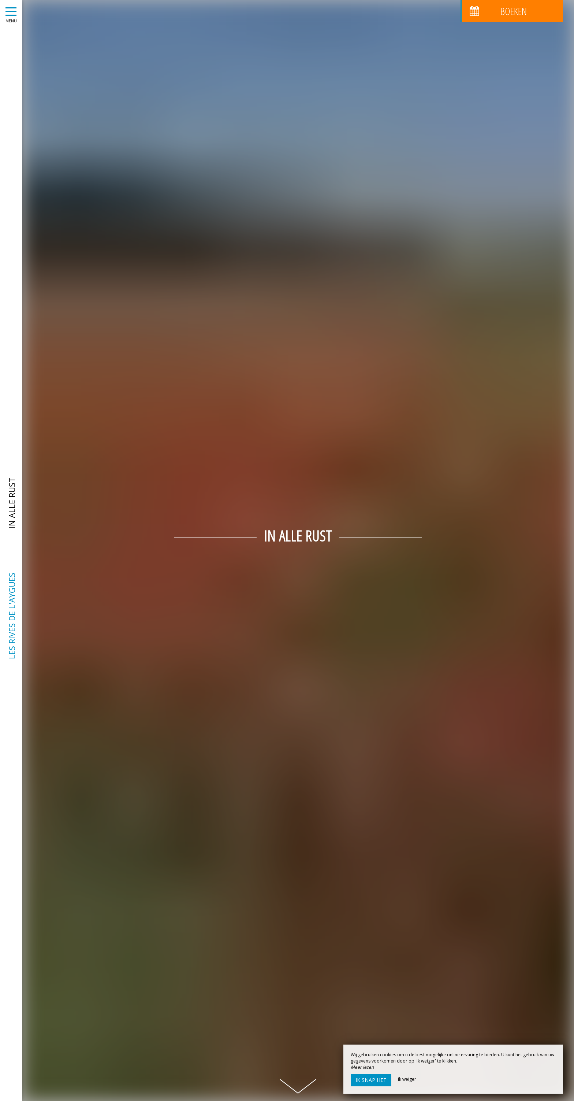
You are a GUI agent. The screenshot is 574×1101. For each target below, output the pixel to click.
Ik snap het (371, 1079)
